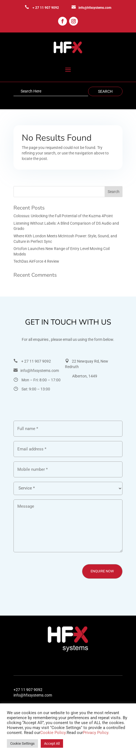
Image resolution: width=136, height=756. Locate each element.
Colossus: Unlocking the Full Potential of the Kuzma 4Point (63, 216)
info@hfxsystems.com (94, 8)
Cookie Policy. (53, 732)
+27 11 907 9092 (27, 689)
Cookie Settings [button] (22, 743)
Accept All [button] (52, 743)
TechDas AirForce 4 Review (36, 261)
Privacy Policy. (96, 732)
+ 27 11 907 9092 (46, 8)
